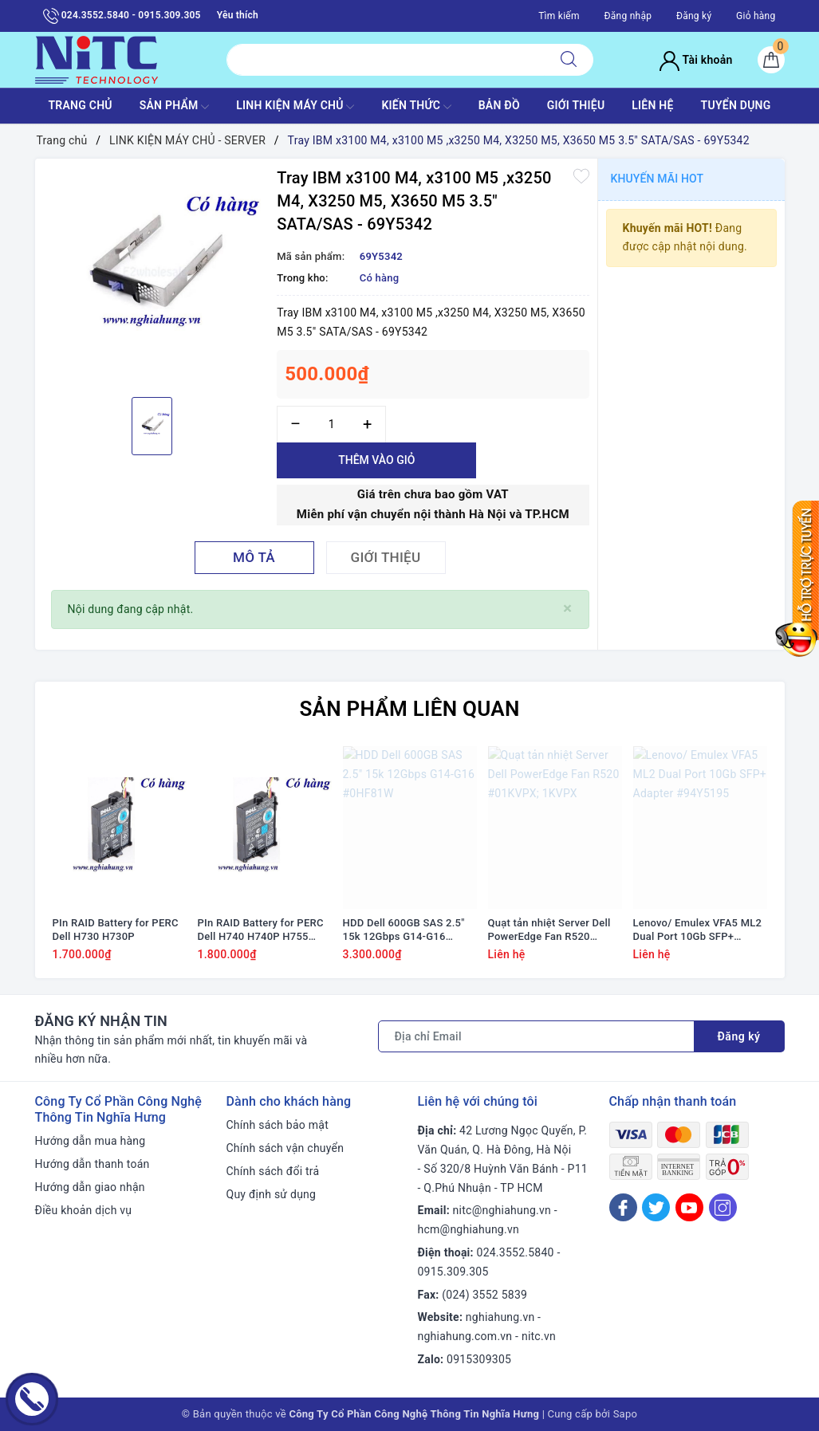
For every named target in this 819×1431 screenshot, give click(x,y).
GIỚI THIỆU (576, 105)
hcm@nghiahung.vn (468, 1229)
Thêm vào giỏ (376, 460)
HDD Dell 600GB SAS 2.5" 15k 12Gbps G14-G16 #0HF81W (404, 930)
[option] (152, 276)
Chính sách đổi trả (273, 1171)
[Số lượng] (331, 424)
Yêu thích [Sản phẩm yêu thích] (237, 15)
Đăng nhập (628, 16)
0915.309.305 (453, 1271)
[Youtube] (689, 1207)
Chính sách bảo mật (277, 1124)
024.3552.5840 (515, 1252)
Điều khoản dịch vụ (83, 1210)
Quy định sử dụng (271, 1194)
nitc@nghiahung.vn (502, 1210)
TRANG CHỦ (80, 105)
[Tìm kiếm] (568, 60)
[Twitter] (656, 1207)
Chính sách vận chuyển (285, 1148)
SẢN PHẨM (175, 107)
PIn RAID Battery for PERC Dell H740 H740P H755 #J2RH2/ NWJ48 (261, 930)
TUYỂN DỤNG (736, 105)
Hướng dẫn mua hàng (90, 1140)
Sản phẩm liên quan (409, 709)
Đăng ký (693, 16)
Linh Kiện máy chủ (295, 107)
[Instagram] (723, 1207)
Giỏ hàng (755, 16)
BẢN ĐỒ (499, 105)
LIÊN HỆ (652, 105)
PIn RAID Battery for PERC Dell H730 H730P (116, 929)
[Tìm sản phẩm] (385, 60)
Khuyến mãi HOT (657, 178)
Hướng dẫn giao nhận (90, 1187)
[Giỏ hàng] (771, 59)
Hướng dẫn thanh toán (92, 1164)
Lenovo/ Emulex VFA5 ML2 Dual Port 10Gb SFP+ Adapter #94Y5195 (697, 930)
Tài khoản (696, 59)
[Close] (567, 609)
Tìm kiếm (559, 16)
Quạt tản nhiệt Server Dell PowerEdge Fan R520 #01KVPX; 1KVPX (549, 930)
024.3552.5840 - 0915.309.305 (122, 16)
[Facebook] (623, 1207)
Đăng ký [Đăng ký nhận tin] (739, 1036)
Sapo (625, 1414)
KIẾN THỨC (416, 107)
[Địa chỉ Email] (536, 1036)
